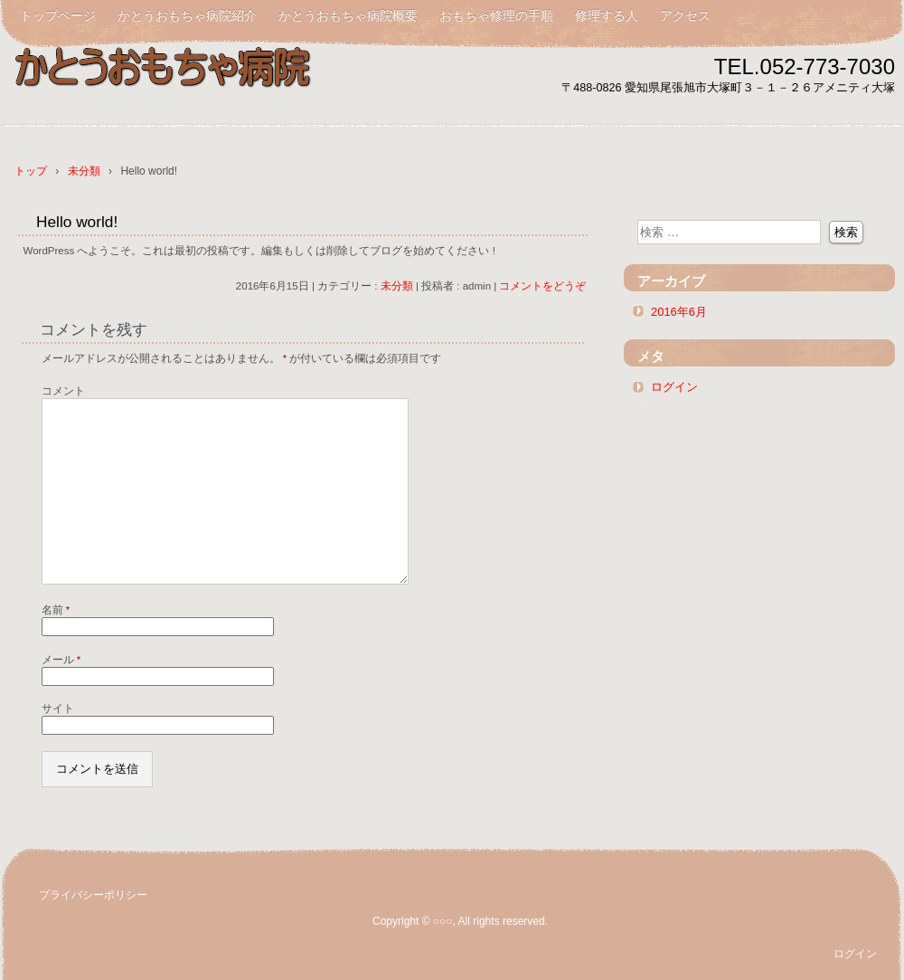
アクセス (685, 15)
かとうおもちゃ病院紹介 (187, 15)
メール (61, 659)
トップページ (58, 15)
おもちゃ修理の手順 (496, 15)
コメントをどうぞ (542, 286)
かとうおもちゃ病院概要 (348, 15)
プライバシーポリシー (93, 895)
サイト (58, 708)
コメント (63, 390)
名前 (56, 609)
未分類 (397, 286)
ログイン (674, 387)
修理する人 (606, 15)
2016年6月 (679, 312)
